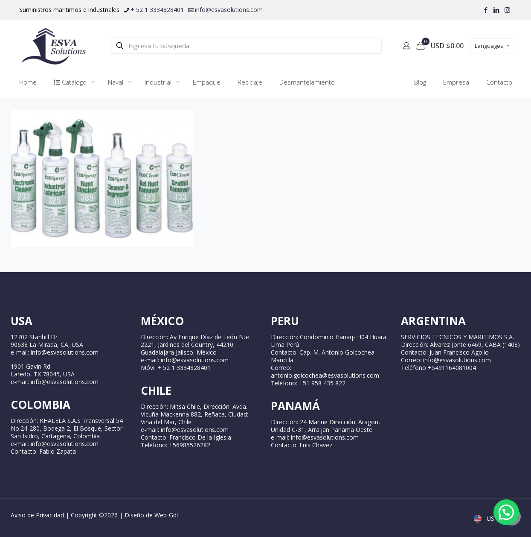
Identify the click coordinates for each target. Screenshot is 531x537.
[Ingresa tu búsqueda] (246, 46)
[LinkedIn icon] (496, 10)
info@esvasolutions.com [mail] (229, 10)
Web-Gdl (166, 515)
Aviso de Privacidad (37, 515)
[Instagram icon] (507, 10)
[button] (506, 512)
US (485, 518)
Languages (493, 46)
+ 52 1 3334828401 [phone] (157, 10)
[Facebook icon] (486, 10)
